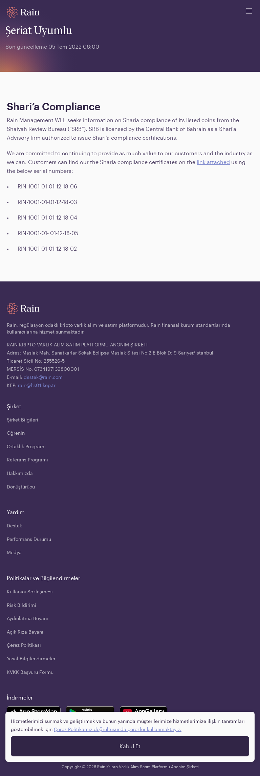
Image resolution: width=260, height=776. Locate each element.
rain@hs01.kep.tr (37, 385)
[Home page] (23, 12)
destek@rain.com (43, 377)
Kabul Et (130, 746)
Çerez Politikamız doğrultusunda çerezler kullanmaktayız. (117, 729)
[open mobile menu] (249, 12)
